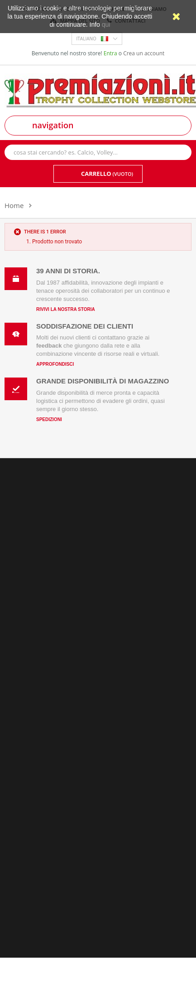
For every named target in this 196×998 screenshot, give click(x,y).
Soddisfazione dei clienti (84, 326)
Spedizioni (49, 419)
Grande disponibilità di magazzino (102, 381)
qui (106, 24)
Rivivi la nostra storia (65, 309)
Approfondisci (55, 364)
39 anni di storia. (68, 271)
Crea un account (143, 53)
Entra (111, 53)
